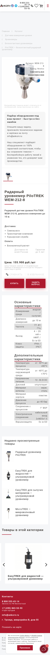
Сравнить (16, 274)
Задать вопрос (36, 283)
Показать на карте (12, 627)
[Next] (46, 565)
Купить (14, 283)
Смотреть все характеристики (36, 73)
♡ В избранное (34, 274)
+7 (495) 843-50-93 (12, 608)
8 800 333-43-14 (10, 601)
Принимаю (25, 648)
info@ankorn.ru (14, 136)
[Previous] (4, 565)
